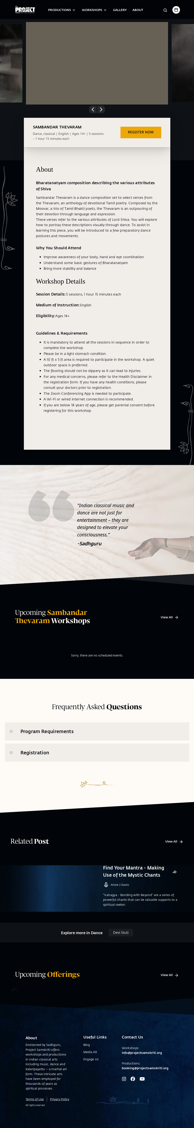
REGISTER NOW (141, 132)
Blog (86, 1051)
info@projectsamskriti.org (142, 1059)
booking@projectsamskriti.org (145, 1074)
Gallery (120, 10)
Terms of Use (35, 1105)
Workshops (94, 10)
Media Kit (90, 1058)
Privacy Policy (59, 1105)
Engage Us (91, 1065)
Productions (62, 10)
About (137, 10)
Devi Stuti (120, 938)
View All (170, 617)
